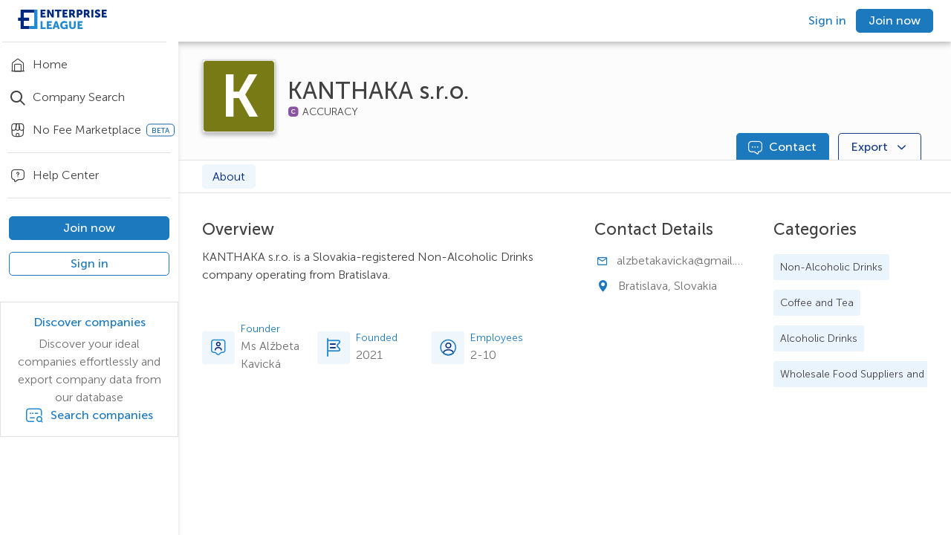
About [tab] (228, 176)
